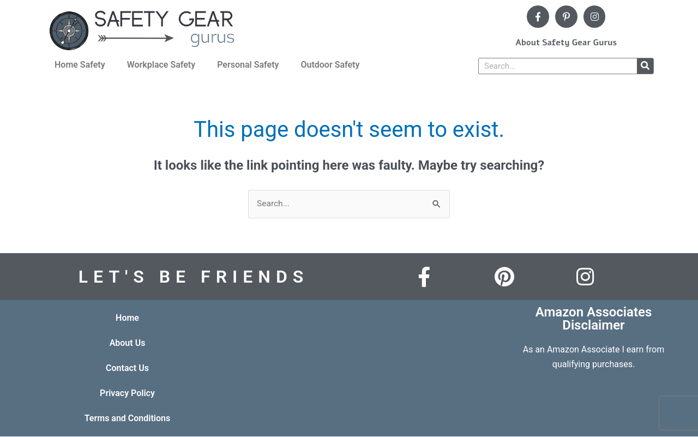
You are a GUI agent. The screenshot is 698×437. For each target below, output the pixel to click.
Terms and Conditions (127, 419)
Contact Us (127, 368)
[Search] (645, 66)
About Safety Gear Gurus (566, 42)
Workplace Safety (161, 64)
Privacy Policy (127, 393)
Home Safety (80, 64)
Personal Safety (248, 64)
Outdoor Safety (329, 64)
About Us (128, 343)
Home (127, 318)
